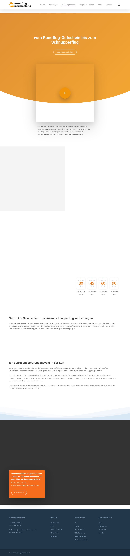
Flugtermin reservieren (82, 540)
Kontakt (101, 533)
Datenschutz (103, 526)
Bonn (52, 526)
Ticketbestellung (80, 533)
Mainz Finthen (54, 533)
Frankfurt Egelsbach (56, 529)
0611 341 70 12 (17, 532)
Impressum (102, 529)
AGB (100, 522)
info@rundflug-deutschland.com (25, 530)
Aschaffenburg (55, 522)
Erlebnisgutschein (80, 536)
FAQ (76, 522)
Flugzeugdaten (79, 529)
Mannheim (53, 536)
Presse (77, 526)
